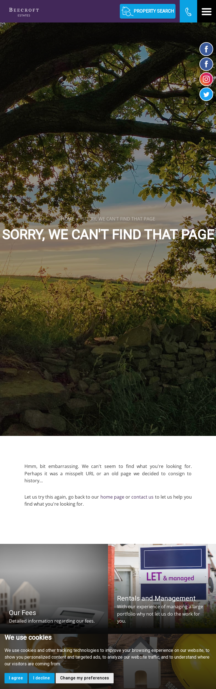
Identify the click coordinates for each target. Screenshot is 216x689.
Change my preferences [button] (84, 678)
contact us (142, 497)
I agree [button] (16, 678)
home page (112, 497)
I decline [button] (41, 678)
